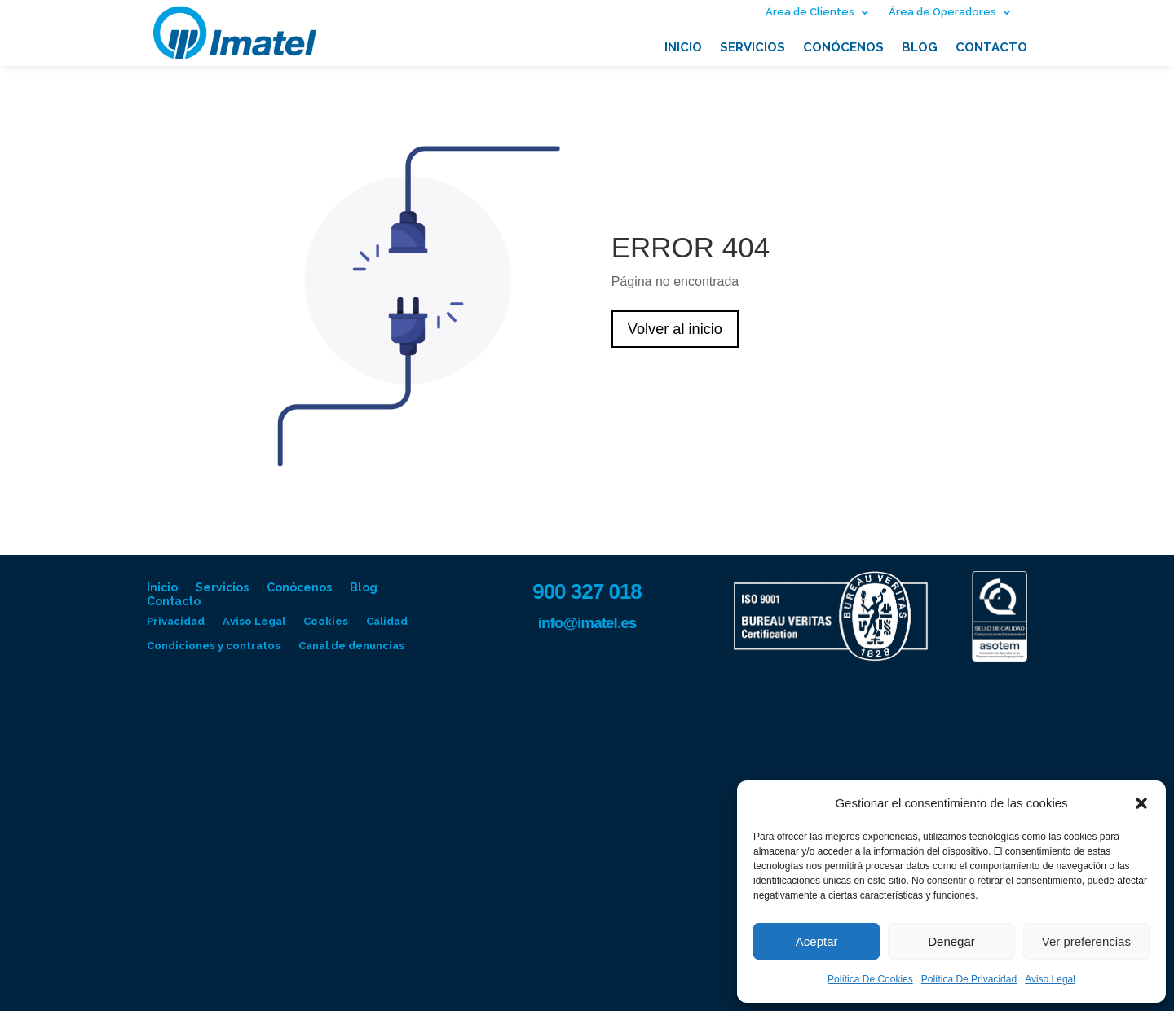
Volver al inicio (678, 329)
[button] (1141, 803)
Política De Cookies (870, 979)
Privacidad (176, 621)
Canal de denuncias (351, 646)
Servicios (752, 48)
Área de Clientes (810, 12)
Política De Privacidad (969, 979)
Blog (920, 48)
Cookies (325, 621)
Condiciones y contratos (213, 646)
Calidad (387, 621)
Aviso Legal (1050, 979)
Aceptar (817, 941)
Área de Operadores (942, 12)
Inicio (683, 48)
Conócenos (843, 48)
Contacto (991, 48)
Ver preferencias (1086, 941)
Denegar (951, 941)
